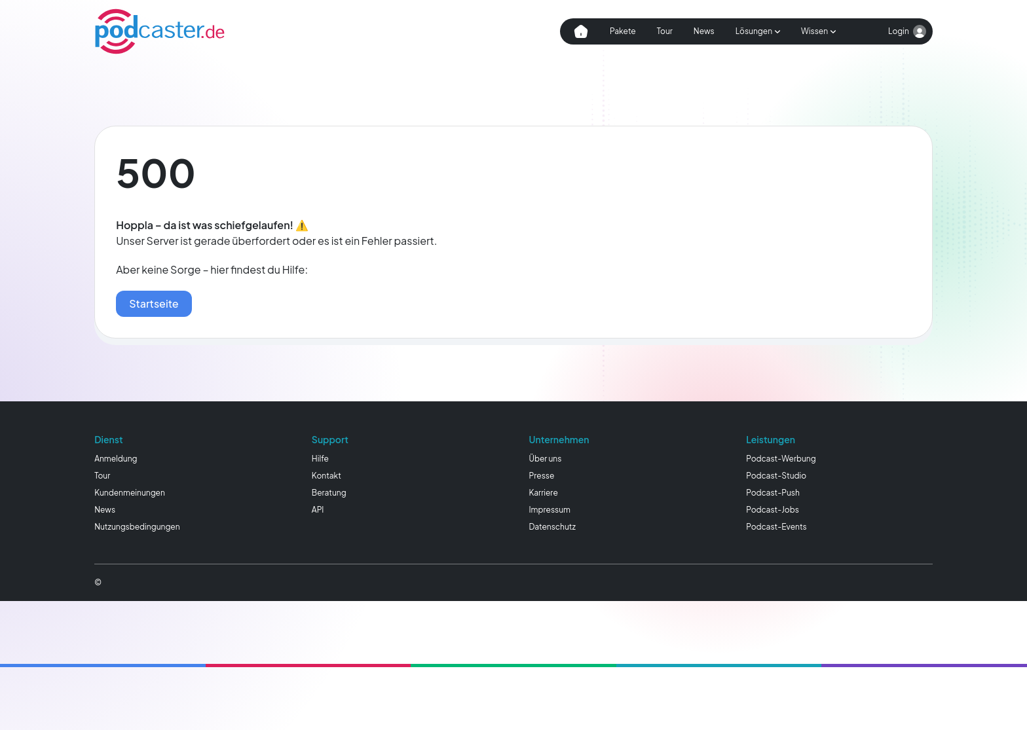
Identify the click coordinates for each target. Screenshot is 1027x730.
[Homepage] (159, 31)
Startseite (153, 303)
